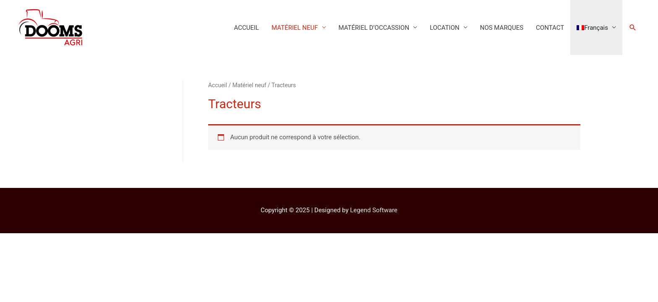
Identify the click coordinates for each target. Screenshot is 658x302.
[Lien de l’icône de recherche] (633, 27)
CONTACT (550, 27)
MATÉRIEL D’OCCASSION (374, 27)
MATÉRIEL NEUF (295, 27)
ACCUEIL (246, 27)
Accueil (217, 85)
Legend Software (373, 210)
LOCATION (445, 27)
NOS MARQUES (501, 27)
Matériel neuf (249, 85)
